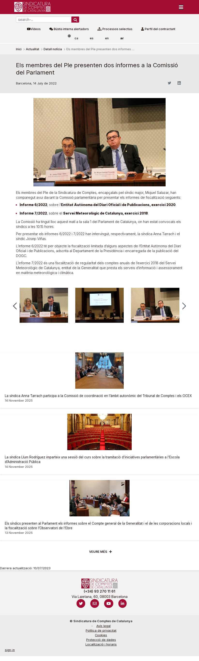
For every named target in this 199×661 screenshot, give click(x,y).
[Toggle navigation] (181, 7)
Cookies (101, 635)
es (91, 38)
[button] (15, 306)
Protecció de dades (101, 640)
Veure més (98, 552)
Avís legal (103, 626)
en (107, 38)
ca (76, 38)
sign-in (10, 650)
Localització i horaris (101, 644)
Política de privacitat (101, 630)
